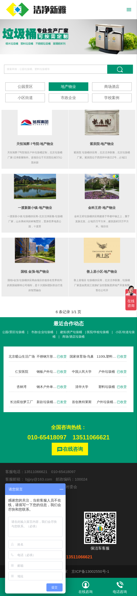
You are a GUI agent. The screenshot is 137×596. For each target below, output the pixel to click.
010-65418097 (47, 437)
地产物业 (68, 86)
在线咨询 (70, 449)
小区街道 (25, 97)
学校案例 (111, 97)
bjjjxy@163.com (38, 479)
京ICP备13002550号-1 (90, 571)
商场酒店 (111, 86)
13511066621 (91, 437)
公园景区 (25, 86)
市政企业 (68, 97)
